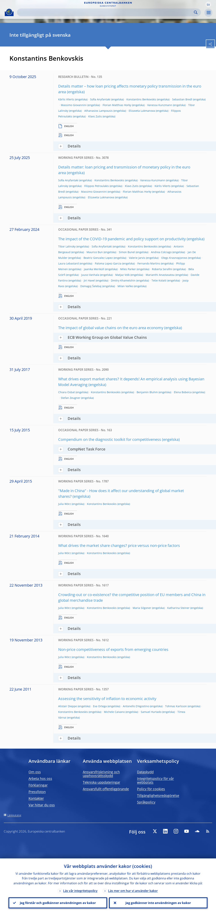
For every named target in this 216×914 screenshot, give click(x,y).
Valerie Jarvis (137, 258)
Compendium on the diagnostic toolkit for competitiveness (109, 439)
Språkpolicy (146, 802)
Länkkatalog (14, 815)
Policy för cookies (151, 789)
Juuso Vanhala (90, 275)
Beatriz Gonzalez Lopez (98, 258)
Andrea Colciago (161, 252)
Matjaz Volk (122, 275)
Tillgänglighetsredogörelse (158, 795)
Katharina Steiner (178, 608)
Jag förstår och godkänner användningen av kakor (58, 903)
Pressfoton (37, 791)
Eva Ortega (100, 706)
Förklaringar (38, 785)
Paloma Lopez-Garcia (108, 263)
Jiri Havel (89, 280)
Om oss (35, 772)
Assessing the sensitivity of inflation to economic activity (107, 698)
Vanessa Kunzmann (159, 105)
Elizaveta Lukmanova (142, 110)
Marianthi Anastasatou (160, 275)
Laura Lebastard (68, 263)
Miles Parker (128, 269)
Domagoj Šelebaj (90, 286)
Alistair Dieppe (67, 706)
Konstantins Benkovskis (141, 99)
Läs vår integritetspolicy (80, 891)
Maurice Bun (95, 252)
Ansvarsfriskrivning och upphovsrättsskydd (101, 774)
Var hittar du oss (42, 805)
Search (196, 12)
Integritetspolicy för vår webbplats (155, 780)
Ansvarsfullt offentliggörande (106, 789)
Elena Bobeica (183, 392)
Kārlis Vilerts (66, 99)
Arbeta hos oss (40, 778)
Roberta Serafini (162, 269)
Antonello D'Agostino (136, 706)
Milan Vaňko (125, 286)
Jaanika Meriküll (94, 269)
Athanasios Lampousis (98, 110)
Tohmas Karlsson (176, 706)
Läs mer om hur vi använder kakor (133, 891)
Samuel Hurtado (151, 712)
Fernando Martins (148, 263)
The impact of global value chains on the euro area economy (110, 327)
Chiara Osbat (66, 392)
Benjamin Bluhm (147, 392)
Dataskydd (145, 772)
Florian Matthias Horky (117, 105)
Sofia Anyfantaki (100, 99)
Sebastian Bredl (182, 99)
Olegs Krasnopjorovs (174, 258)
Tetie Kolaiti (159, 280)
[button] (208, 4)
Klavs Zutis (95, 116)
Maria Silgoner (142, 608)
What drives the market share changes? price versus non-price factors (119, 545)
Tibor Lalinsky (67, 246)
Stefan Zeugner (70, 398)
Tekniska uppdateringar (101, 782)
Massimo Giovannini (74, 105)
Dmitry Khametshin (123, 280)
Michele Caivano (114, 712)
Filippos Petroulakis (96, 186)
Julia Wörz (64, 504)
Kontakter (36, 798)
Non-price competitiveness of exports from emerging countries (113, 649)
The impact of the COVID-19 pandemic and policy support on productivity (122, 238)
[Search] (106, 12)
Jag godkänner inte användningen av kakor (158, 903)
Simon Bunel (127, 252)
